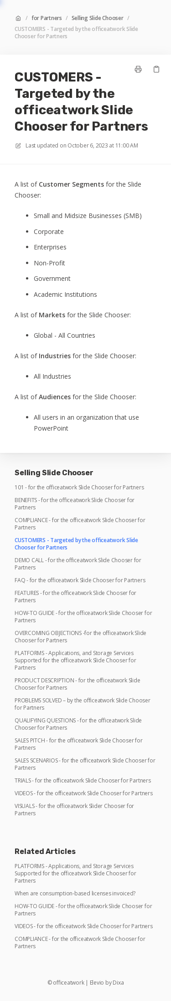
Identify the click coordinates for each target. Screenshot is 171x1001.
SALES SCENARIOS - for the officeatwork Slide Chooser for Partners (85, 764)
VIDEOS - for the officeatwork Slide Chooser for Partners (84, 793)
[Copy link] (156, 69)
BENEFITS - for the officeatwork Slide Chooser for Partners (75, 504)
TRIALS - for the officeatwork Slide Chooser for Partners (83, 780)
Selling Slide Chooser (98, 18)
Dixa (118, 982)
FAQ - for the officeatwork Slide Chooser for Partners (80, 580)
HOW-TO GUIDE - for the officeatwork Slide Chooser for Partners (83, 617)
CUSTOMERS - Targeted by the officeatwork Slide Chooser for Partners (76, 32)
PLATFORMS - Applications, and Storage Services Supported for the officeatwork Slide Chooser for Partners (75, 660)
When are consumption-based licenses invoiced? (75, 893)
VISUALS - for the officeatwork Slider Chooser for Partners (74, 810)
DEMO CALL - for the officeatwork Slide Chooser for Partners (78, 564)
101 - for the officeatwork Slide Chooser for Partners (79, 487)
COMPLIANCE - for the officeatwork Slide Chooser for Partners (80, 524)
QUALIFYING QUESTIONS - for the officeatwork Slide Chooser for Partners (78, 724)
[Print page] (138, 69)
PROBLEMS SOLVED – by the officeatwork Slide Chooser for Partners (82, 704)
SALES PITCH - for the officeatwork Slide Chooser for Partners (79, 744)
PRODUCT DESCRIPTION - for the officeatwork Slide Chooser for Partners (77, 684)
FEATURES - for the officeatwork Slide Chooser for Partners (75, 596)
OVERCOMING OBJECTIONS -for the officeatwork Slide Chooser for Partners (80, 637)
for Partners (46, 18)
